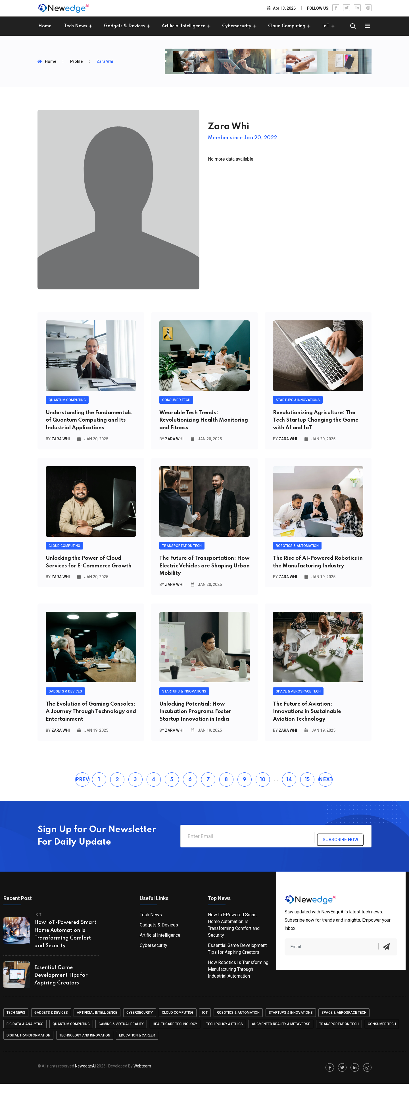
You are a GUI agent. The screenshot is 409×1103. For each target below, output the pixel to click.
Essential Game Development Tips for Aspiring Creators (60, 994)
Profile (76, 61)
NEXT (326, 799)
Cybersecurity (236, 26)
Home (44, 26)
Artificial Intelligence (183, 26)
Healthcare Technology (176, 1043)
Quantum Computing (71, 1043)
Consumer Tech (384, 1043)
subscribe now (345, 856)
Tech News (75, 26)
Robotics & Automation (240, 1032)
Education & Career (138, 1055)
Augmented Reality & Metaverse (283, 1043)
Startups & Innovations (293, 1032)
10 (262, 799)
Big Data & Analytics (25, 1043)
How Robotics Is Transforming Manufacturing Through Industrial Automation (238, 988)
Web (142, 1085)
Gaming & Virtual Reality (122, 1043)
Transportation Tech (341, 1043)
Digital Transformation (28, 1055)
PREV (82, 799)
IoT (325, 26)
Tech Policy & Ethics (226, 1043)
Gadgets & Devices (124, 26)
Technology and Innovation (85, 1055)
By (58, 450)
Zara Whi (105, 61)
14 (289, 799)
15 (307, 799)
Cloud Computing (286, 26)
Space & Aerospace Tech (347, 1032)
